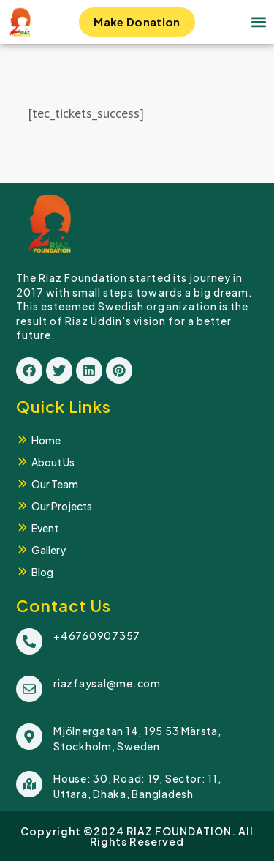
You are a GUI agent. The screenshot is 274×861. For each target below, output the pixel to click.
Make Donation (137, 26)
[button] (258, 22)
